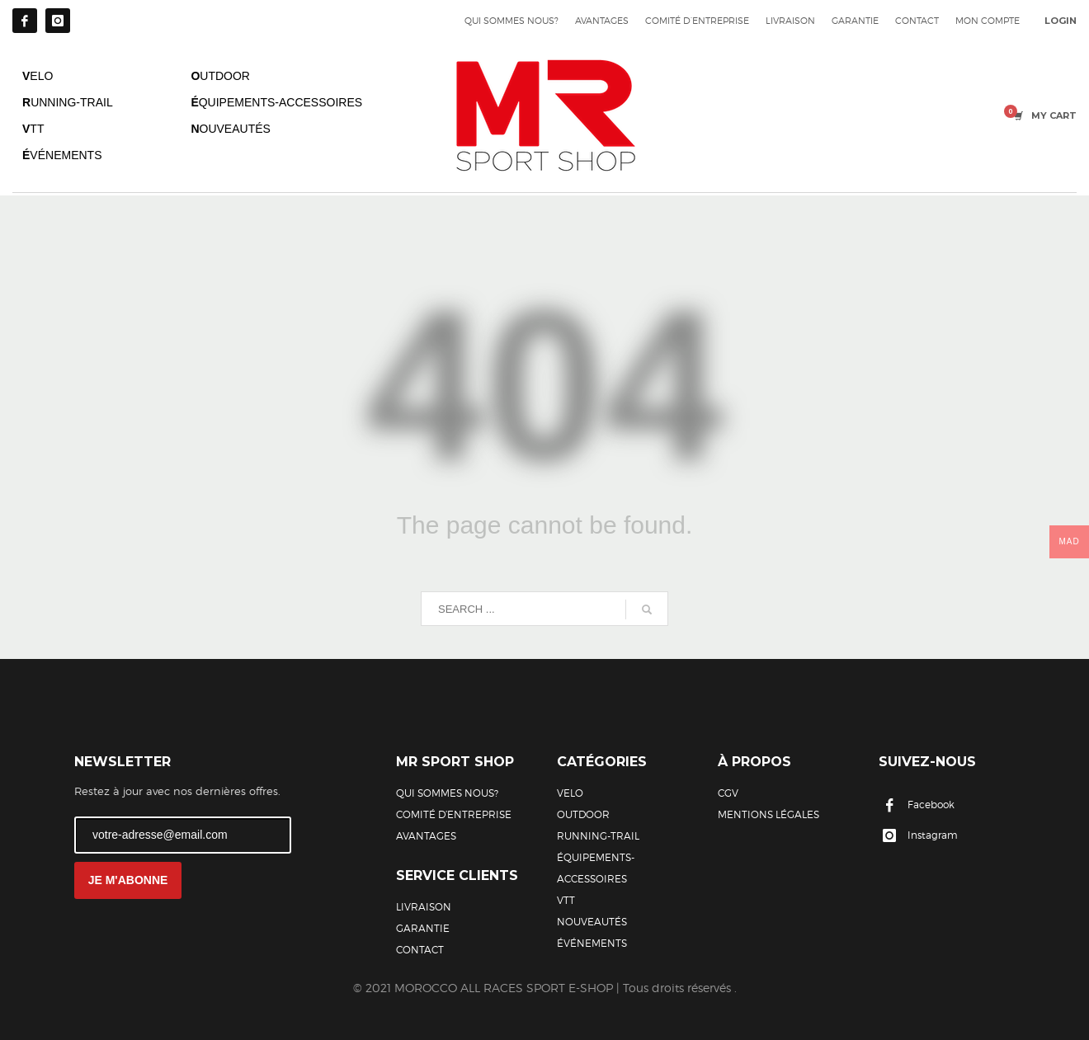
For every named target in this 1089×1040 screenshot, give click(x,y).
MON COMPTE (987, 20)
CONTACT (917, 20)
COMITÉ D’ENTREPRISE (697, 20)
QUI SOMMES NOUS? (511, 20)
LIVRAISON (790, 20)
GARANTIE (855, 20)
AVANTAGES (602, 20)
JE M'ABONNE (128, 880)
